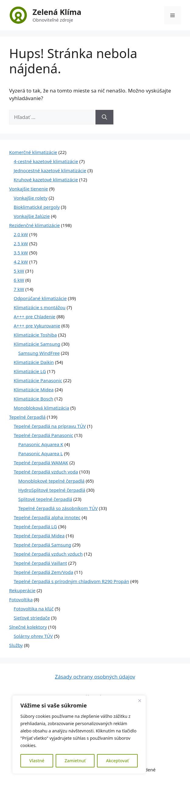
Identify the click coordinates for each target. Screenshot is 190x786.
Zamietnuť (74, 760)
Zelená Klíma (57, 12)
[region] (79, 734)
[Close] (139, 700)
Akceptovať (117, 760)
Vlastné (36, 760)
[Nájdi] (104, 117)
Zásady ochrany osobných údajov (95, 676)
